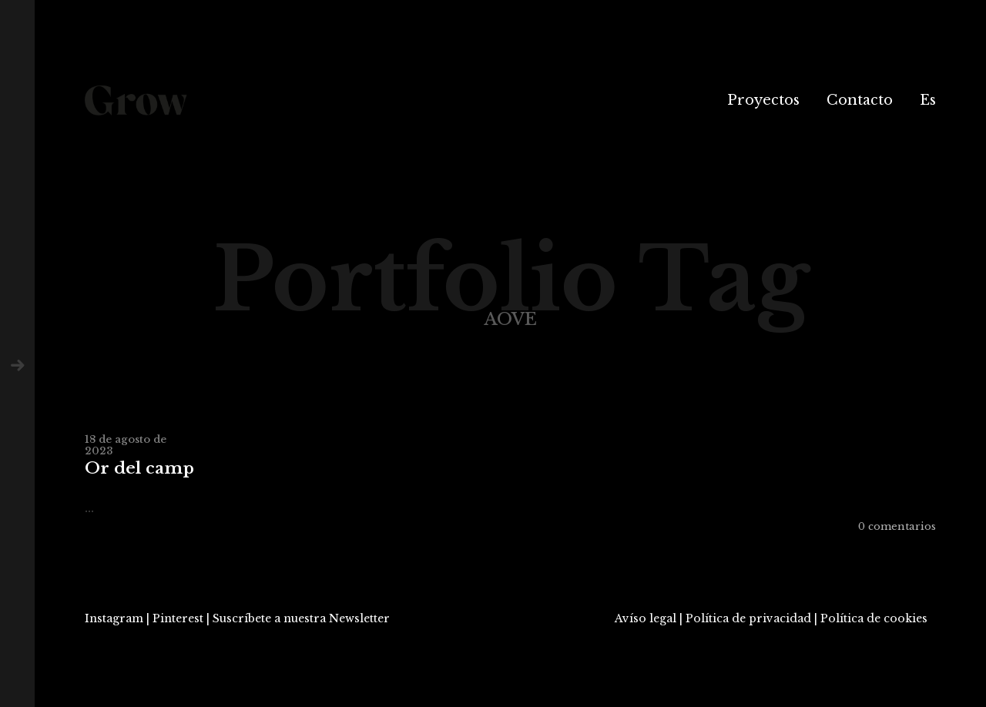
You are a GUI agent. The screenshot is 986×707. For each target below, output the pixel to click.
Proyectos (763, 100)
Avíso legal (645, 618)
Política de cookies (873, 618)
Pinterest (178, 618)
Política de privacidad (748, 618)
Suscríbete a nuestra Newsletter (301, 618)
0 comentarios (897, 526)
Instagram (114, 618)
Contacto (860, 100)
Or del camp (139, 468)
